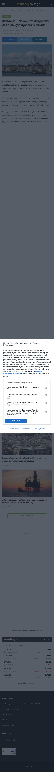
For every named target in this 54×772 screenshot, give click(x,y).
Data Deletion (14, 429)
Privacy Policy (39, 429)
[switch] (45, 388)
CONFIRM (16, 421)
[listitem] (27, 383)
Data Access (26, 429)
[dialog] (27, 386)
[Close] (49, 343)
